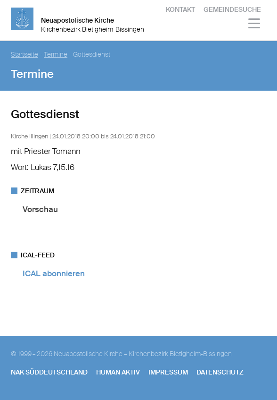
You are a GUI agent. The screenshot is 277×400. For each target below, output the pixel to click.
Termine (55, 55)
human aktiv (118, 372)
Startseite (24, 55)
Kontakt (180, 9)
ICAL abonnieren (54, 273)
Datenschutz (220, 372)
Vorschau (40, 209)
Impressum (168, 372)
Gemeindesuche (232, 9)
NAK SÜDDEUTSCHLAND (49, 372)
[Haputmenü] (254, 24)
